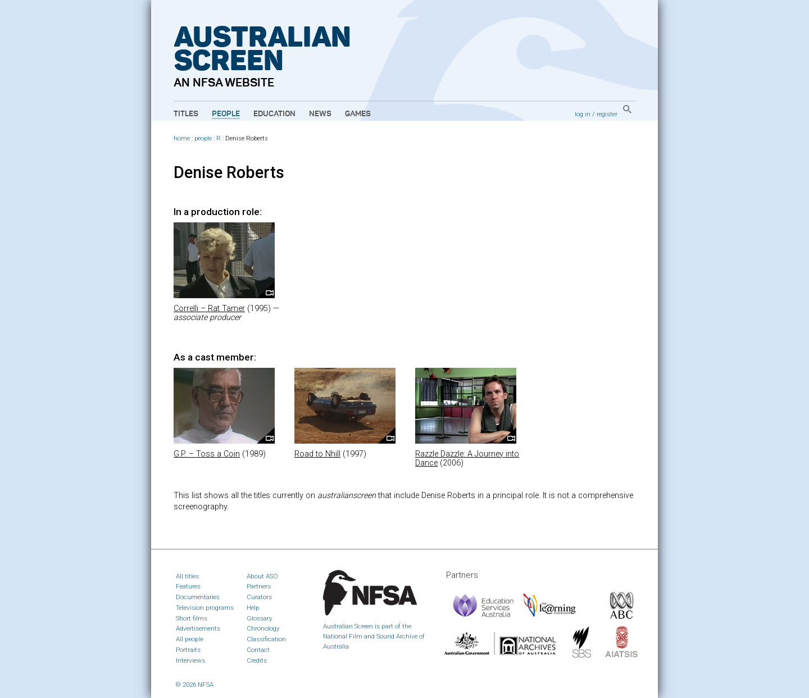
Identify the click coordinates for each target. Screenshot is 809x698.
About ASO (262, 576)
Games (358, 114)
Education (274, 114)
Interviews (190, 660)
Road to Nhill (317, 454)
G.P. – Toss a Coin (207, 454)
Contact (258, 650)
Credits (257, 660)
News (320, 114)
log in (582, 114)
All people (189, 639)
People (226, 114)
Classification (266, 639)
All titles (187, 576)
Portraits (188, 650)
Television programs (205, 608)
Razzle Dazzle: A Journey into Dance (467, 458)
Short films (191, 618)
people (203, 138)
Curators (259, 597)
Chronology (263, 628)
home (182, 138)
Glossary (259, 618)
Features (188, 586)
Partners (259, 586)
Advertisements (198, 628)
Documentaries (198, 597)
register (607, 114)
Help (253, 608)
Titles (186, 114)
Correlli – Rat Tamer (209, 308)
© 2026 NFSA (194, 684)
